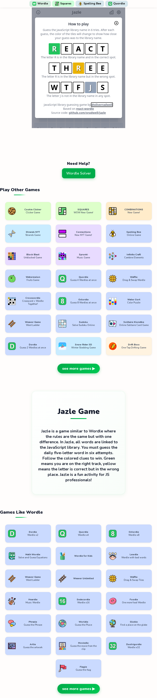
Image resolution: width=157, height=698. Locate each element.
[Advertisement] (78, 141)
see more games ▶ (78, 348)
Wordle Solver (78, 173)
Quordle (116, 4)
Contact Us (105, 683)
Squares (63, 4)
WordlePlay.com (85, 674)
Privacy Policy (80, 683)
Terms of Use (53, 683)
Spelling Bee (89, 4)
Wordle (40, 4)
